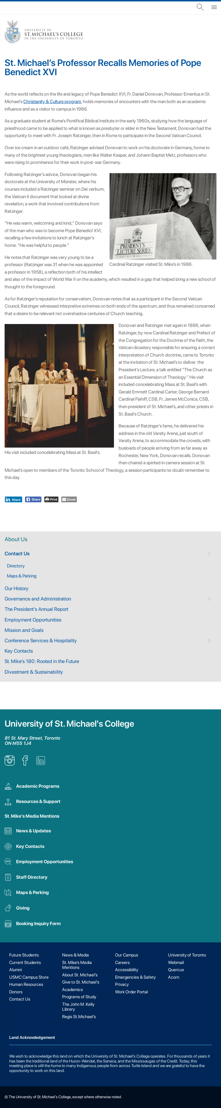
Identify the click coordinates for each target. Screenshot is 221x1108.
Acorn (173, 977)
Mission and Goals (24, 630)
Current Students (25, 962)
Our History (16, 588)
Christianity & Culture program (52, 101)
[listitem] (10, 764)
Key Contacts (19, 651)
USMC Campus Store (29, 977)
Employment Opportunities (33, 620)
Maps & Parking (22, 576)
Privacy (122, 984)
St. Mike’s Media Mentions (32, 816)
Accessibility (126, 969)
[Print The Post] (51, 499)
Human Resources (26, 984)
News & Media (75, 955)
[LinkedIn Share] (13, 499)
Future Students (24, 955)
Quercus (176, 969)
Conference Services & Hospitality (41, 640)
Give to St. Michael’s (80, 982)
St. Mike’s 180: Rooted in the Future (42, 661)
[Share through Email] (69, 499)
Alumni (15, 969)
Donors (15, 992)
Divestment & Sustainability (34, 672)
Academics (72, 989)
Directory (16, 566)
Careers (122, 962)
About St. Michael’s (80, 975)
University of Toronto (187, 955)
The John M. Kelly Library (78, 1007)
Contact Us (17, 553)
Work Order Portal (131, 992)
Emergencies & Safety (135, 977)
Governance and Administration (38, 599)
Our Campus (126, 955)
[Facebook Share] (33, 499)
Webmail (176, 962)
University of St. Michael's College (69, 724)
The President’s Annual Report (36, 609)
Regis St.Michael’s (79, 1016)
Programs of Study (79, 996)
